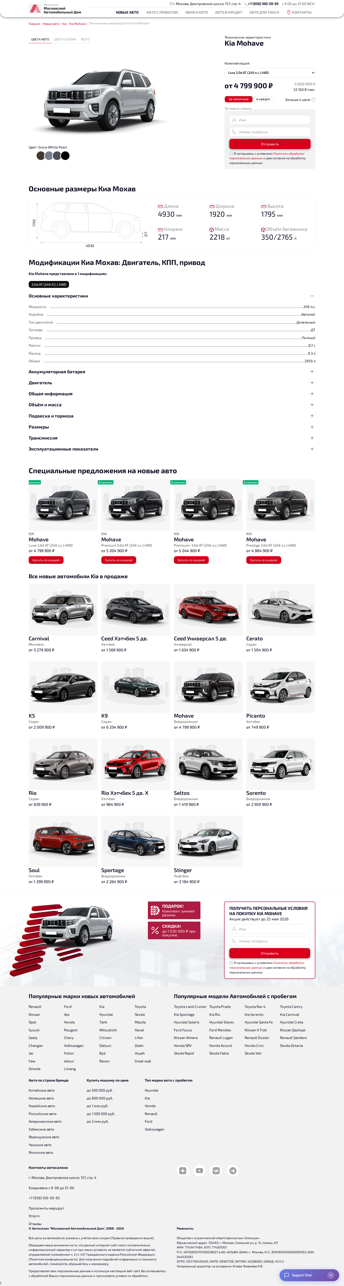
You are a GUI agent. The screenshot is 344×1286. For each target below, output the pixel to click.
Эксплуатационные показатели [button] (63, 448)
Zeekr (139, 1045)
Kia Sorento (254, 1014)
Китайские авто (42, 1090)
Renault (35, 1006)
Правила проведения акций (132, 1238)
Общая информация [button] (51, 393)
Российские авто (43, 1113)
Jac (31, 1053)
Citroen (105, 1037)
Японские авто (41, 1152)
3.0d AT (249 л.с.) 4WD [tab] (49, 284)
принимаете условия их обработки (122, 1276)
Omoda (34, 1068)
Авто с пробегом (162, 12)
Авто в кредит (228, 12)
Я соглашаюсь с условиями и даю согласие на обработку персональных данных (267, 158)
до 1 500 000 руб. (101, 1113)
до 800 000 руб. (100, 1098)
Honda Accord (220, 1045)
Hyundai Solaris (186, 1022)
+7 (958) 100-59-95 (263, 3)
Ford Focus (183, 1030)
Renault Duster (257, 1037)
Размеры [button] (39, 426)
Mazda (140, 1022)
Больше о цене (300, 99)
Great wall (143, 1061)
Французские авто (44, 1137)
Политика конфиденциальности (53, 1259)
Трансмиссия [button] (43, 437)
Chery (69, 1037)
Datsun (105, 1045)
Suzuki (34, 1030)
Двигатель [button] (40, 382)
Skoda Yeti (253, 1053)
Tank (103, 1022)
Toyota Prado (220, 1006)
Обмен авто (196, 12)
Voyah (140, 1053)
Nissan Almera (186, 1037)
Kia (101, 1006)
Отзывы (35, 1223)
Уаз (66, 1014)
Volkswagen (74, 1045)
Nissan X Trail (256, 1030)
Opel (32, 1022)
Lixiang (70, 1068)
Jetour (69, 1061)
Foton (69, 1053)
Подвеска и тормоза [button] (51, 415)
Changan (36, 1045)
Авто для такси (264, 12)
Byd (102, 1053)
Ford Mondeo (220, 1030)
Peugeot (71, 1030)
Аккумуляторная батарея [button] (57, 371)
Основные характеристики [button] (58, 295)
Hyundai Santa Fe (259, 1022)
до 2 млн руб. (98, 1121)
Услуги (34, 1216)
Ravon (104, 1061)
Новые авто (127, 12)
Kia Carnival (289, 1014)
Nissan (34, 1014)
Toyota (140, 1006)
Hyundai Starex (221, 1022)
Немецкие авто (41, 1098)
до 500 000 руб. (100, 1090)
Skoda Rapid (184, 1053)
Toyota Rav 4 (255, 1006)
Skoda (140, 1014)
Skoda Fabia (219, 1053)
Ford (68, 1006)
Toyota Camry (291, 1006)
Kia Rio (214, 1014)
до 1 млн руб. (97, 1106)
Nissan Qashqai (293, 1030)
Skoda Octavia (291, 1045)
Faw (32, 1061)
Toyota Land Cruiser (190, 1006)
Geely (33, 1037)
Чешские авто (40, 1145)
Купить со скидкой (46, 560)
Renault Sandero (293, 1037)
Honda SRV (183, 1045)
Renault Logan (221, 1037)
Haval (139, 1030)
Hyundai (106, 1014)
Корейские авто (42, 1106)
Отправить (270, 144)
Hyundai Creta (291, 1022)
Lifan (139, 1037)
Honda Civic (254, 1045)
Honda (69, 1022)
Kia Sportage (184, 1014)
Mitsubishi (108, 1030)
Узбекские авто (41, 1129)
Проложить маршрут (46, 1208)
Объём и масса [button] (45, 404)
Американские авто (45, 1121)
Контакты (299, 12)
